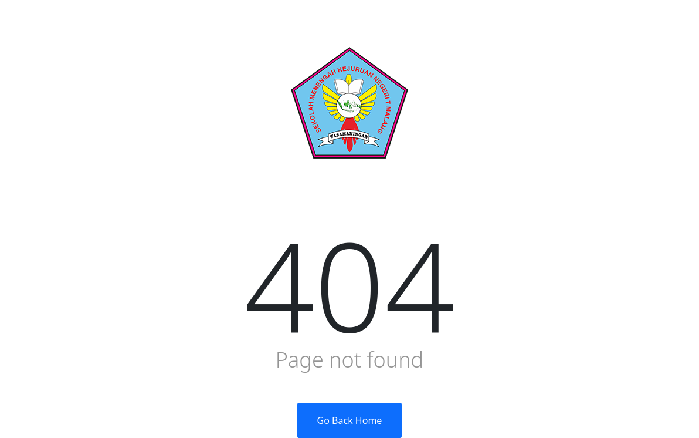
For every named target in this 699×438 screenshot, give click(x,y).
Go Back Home (349, 420)
